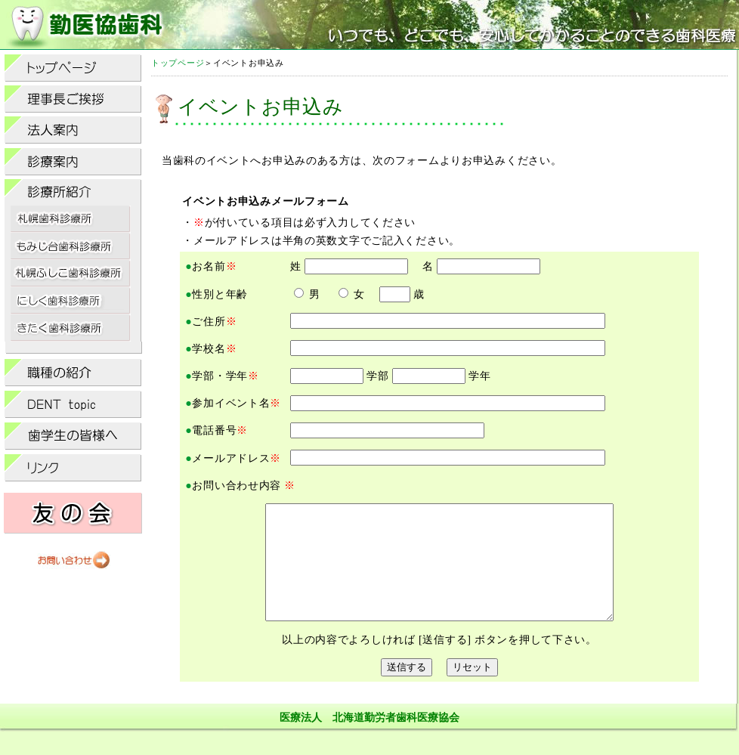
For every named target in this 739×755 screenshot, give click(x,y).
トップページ (177, 62)
